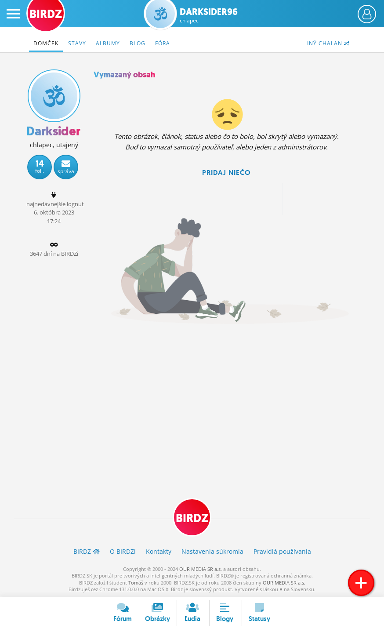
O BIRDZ (123, 551)
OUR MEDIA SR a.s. (200, 569)
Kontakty (158, 551)
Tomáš (135, 582)
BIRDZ (192, 518)
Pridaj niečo (226, 172)
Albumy (108, 43)
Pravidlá (282, 551)
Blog (137, 43)
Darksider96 (209, 15)
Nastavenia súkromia (212, 551)
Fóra (162, 43)
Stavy (77, 43)
